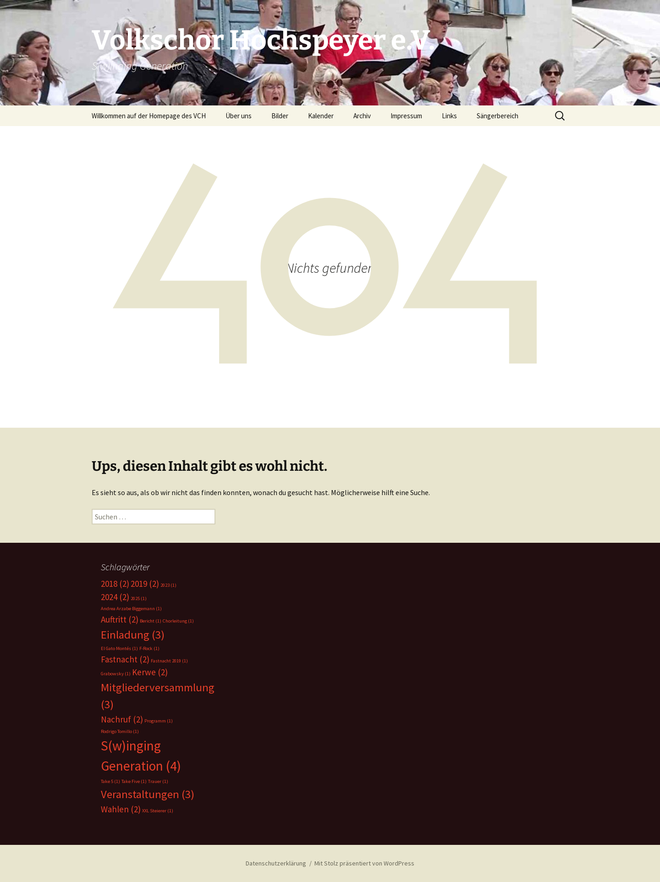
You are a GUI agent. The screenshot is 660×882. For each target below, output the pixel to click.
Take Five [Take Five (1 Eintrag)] (134, 781)
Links (449, 115)
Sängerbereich (497, 115)
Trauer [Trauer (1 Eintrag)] (158, 781)
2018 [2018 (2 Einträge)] (115, 583)
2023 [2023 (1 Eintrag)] (168, 585)
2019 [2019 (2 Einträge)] (145, 583)
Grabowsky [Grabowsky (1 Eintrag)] (116, 674)
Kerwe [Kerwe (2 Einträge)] (150, 672)
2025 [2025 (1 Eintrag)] (139, 598)
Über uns (239, 115)
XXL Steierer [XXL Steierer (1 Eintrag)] (157, 811)
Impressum (406, 115)
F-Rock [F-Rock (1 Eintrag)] (149, 648)
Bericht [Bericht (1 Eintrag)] (150, 621)
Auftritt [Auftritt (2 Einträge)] (119, 619)
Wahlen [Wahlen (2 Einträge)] (121, 809)
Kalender (321, 115)
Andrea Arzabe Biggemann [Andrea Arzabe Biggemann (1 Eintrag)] (131, 609)
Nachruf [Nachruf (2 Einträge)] (122, 719)
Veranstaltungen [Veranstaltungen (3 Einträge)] (147, 794)
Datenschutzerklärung (276, 863)
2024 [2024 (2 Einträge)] (115, 596)
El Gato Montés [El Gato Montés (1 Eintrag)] (119, 648)
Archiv (362, 115)
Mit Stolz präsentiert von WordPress (364, 863)
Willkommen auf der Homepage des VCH (149, 115)
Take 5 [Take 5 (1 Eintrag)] (110, 781)
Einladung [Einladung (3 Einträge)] (133, 635)
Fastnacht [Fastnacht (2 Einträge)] (125, 659)
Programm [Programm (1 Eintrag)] (158, 721)
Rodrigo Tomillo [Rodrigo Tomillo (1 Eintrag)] (120, 731)
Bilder (279, 115)
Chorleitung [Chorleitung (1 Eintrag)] (178, 621)
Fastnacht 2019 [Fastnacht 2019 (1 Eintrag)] (169, 661)
